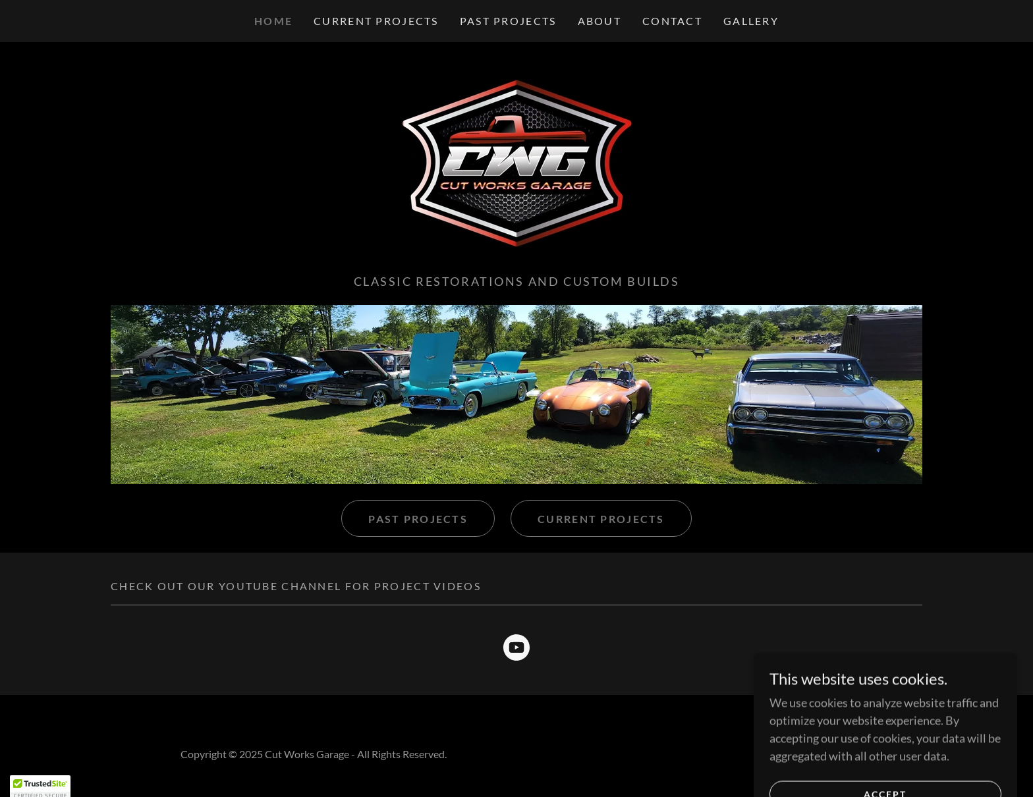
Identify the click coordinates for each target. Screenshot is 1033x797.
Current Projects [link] (376, 20)
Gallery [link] (751, 20)
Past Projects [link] (508, 20)
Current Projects (601, 518)
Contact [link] (672, 20)
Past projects (418, 518)
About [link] (599, 20)
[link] (516, 162)
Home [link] (273, 20)
